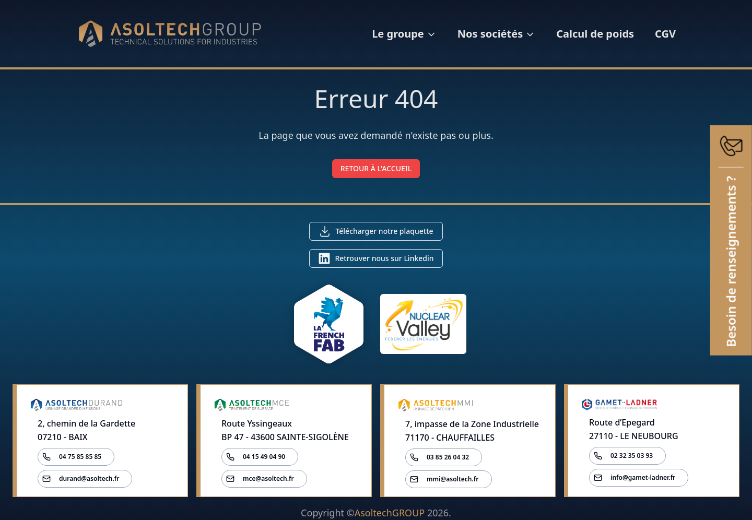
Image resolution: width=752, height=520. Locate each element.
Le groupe (404, 34)
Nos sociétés (496, 34)
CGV (665, 34)
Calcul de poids (595, 34)
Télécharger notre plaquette (384, 231)
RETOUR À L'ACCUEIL (376, 168)
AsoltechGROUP (390, 512)
